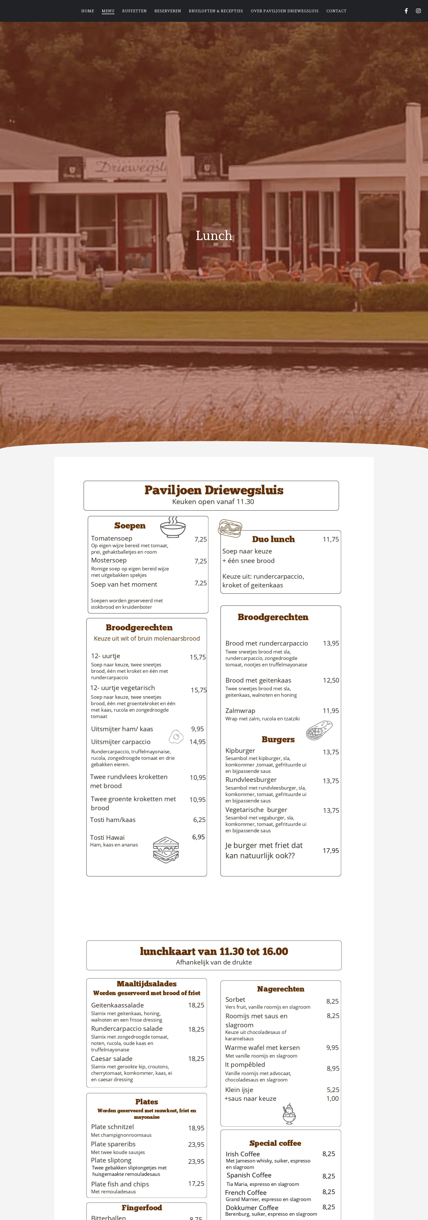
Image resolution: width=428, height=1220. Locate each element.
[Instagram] (415, 11)
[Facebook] (403, 11)
